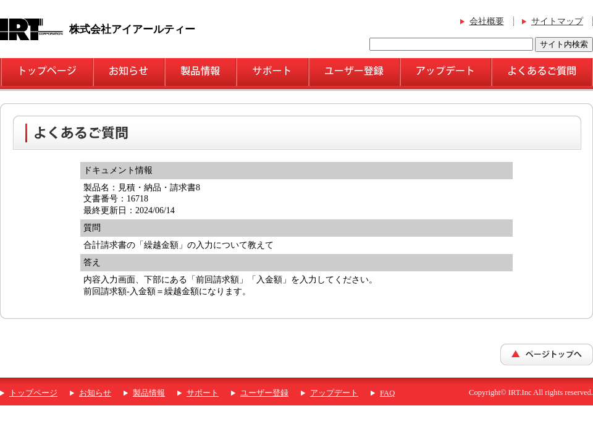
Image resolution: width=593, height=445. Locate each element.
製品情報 (149, 393)
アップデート (334, 393)
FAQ (387, 393)
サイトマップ (557, 21)
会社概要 (486, 21)
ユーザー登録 (264, 393)
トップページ (33, 393)
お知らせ (95, 393)
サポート (203, 393)
